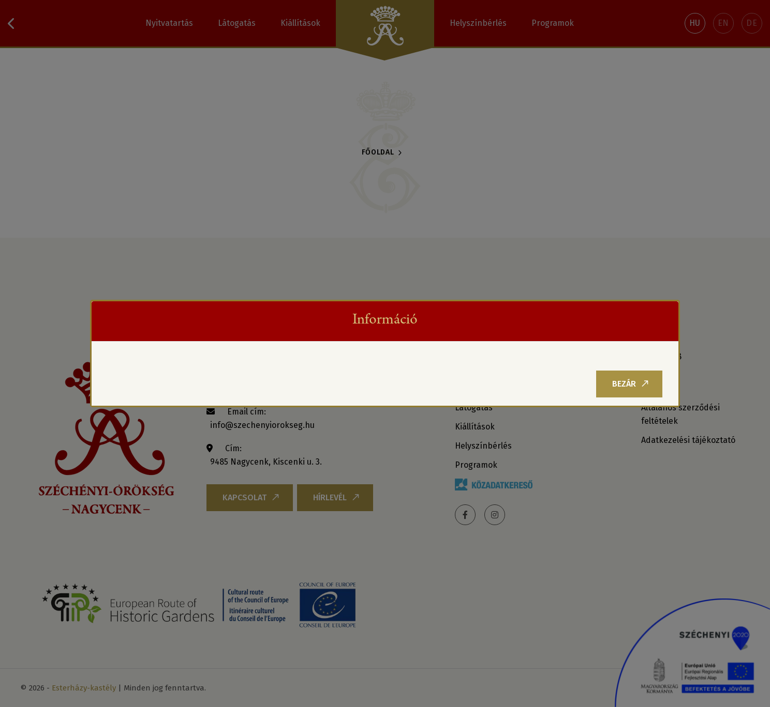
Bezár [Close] (630, 384)
